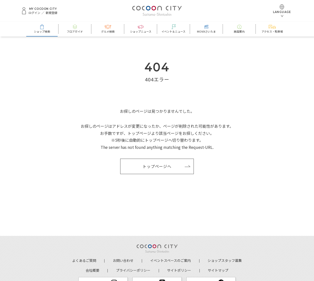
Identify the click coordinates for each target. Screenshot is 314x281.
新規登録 (51, 13)
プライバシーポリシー (133, 270)
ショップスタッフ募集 (225, 260)
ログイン (34, 13)
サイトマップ (218, 270)
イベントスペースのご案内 (170, 260)
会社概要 (92, 270)
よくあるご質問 (84, 260)
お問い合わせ (123, 260)
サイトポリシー (179, 270)
